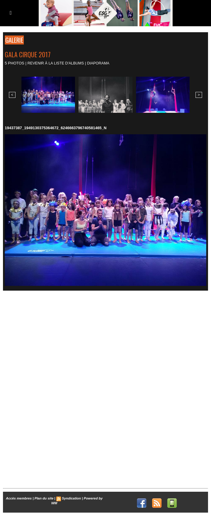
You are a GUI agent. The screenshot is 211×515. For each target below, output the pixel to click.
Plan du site (44, 497)
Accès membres (19, 497)
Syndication (71, 497)
